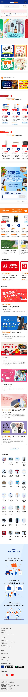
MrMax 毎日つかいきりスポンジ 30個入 (5, 238)
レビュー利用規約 (5, 689)
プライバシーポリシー (6, 686)
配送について (4, 645)
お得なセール (4, 637)
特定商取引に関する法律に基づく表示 (10, 690)
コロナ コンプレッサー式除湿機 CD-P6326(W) (6, 161)
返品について (4, 649)
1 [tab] (4, 40)
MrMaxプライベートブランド (8, 639)
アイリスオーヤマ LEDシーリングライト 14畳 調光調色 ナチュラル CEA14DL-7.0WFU (16, 161)
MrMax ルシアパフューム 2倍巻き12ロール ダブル (15, 238)
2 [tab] (8, 40)
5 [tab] (18, 40)
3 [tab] (11, 40)
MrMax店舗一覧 (6, 659)
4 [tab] (15, 40)
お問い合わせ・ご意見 (6, 652)
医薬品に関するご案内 (6, 693)
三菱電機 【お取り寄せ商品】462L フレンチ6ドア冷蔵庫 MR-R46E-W (16, 123)
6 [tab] (22, 40)
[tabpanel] (14, 28)
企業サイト (4, 665)
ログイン (25, 5)
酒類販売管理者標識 (6, 692)
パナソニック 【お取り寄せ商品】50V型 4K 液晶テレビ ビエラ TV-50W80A (6, 123)
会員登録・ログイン (6, 636)
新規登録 (25, 7)
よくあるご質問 (5, 650)
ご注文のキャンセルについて (8, 647)
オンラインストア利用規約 (7, 688)
